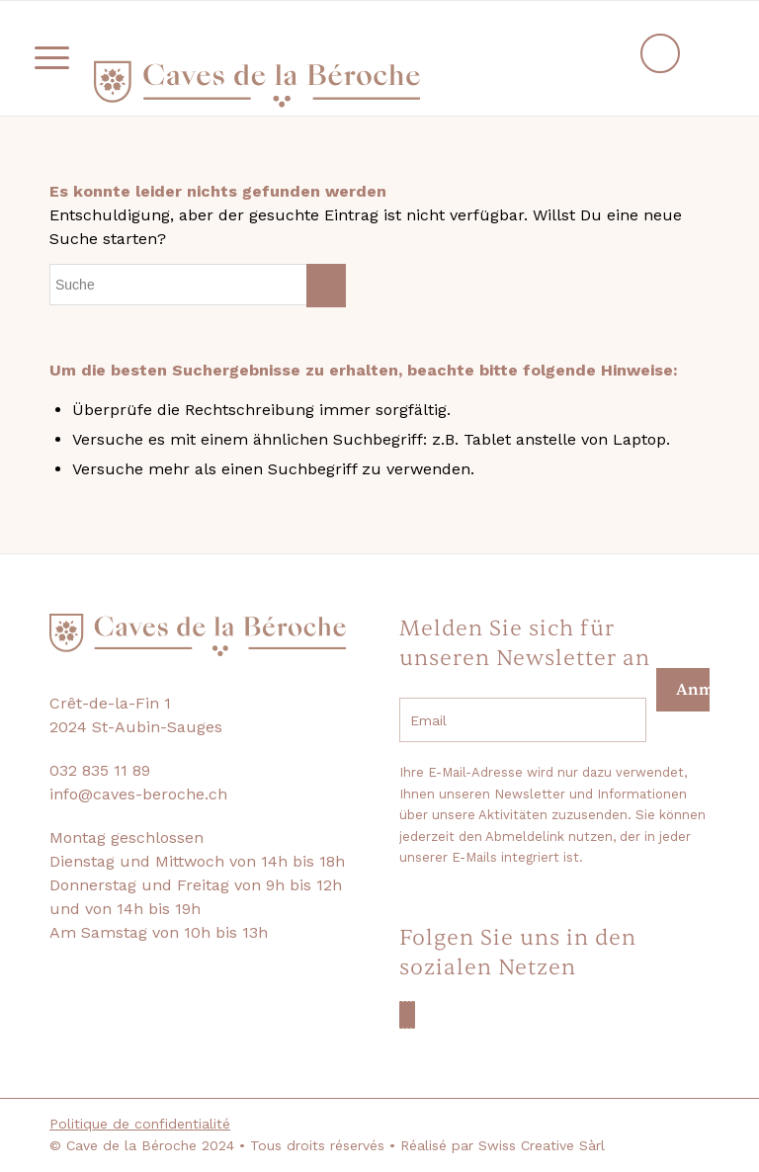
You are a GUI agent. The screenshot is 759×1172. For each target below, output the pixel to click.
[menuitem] (45, 58)
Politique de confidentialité (139, 1123)
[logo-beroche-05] (257, 84)
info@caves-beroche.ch (138, 794)
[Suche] (197, 284)
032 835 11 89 (99, 770)
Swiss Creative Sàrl (541, 1145)
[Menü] (42, 58)
